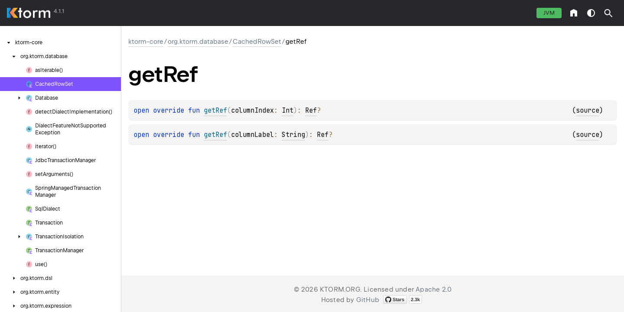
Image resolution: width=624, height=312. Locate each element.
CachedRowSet (257, 42)
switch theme (591, 13)
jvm (549, 13)
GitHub (367, 300)
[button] (608, 13)
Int (287, 110)
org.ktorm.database (198, 42)
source (587, 110)
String (293, 134)
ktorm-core (145, 42)
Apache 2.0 (434, 289)
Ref (311, 110)
